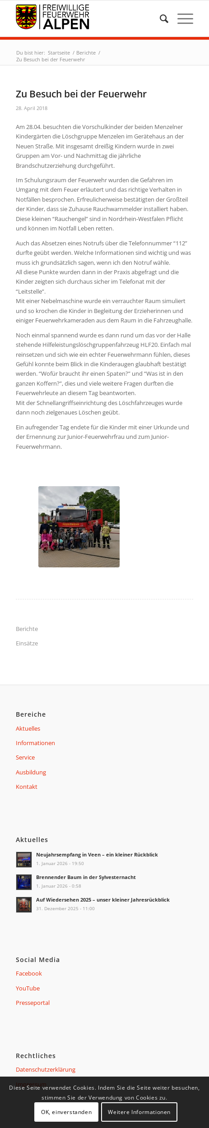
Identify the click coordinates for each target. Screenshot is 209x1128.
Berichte (27, 629)
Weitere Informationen (139, 1112)
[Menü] (180, 18)
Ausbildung (31, 772)
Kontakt (26, 787)
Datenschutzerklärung (45, 1069)
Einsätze (27, 643)
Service (25, 757)
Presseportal (33, 1003)
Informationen (35, 743)
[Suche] (159, 18)
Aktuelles (28, 728)
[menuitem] (159, 18)
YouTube (28, 988)
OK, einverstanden (66, 1112)
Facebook (29, 973)
